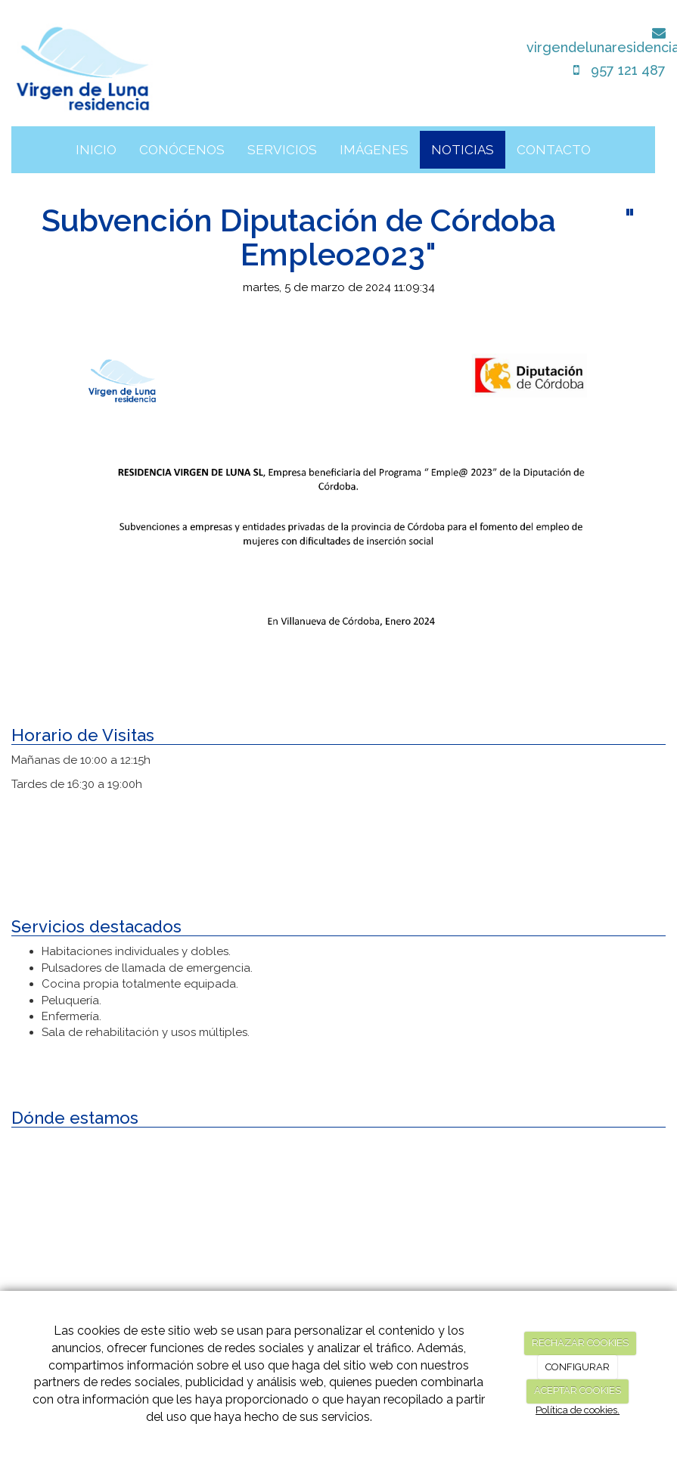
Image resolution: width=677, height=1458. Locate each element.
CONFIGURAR (577, 1367)
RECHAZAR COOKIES (580, 1342)
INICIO (96, 149)
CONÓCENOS (182, 149)
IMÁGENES (374, 149)
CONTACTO (554, 149)
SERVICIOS (282, 149)
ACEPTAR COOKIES (577, 1390)
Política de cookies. (578, 1410)
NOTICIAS (462, 149)
